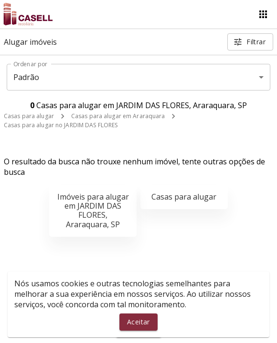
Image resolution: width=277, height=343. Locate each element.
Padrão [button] (26, 77)
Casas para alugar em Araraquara (118, 116)
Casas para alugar (29, 116)
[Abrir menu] (263, 14)
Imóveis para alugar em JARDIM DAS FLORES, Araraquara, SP (93, 211)
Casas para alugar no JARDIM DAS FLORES (60, 125)
